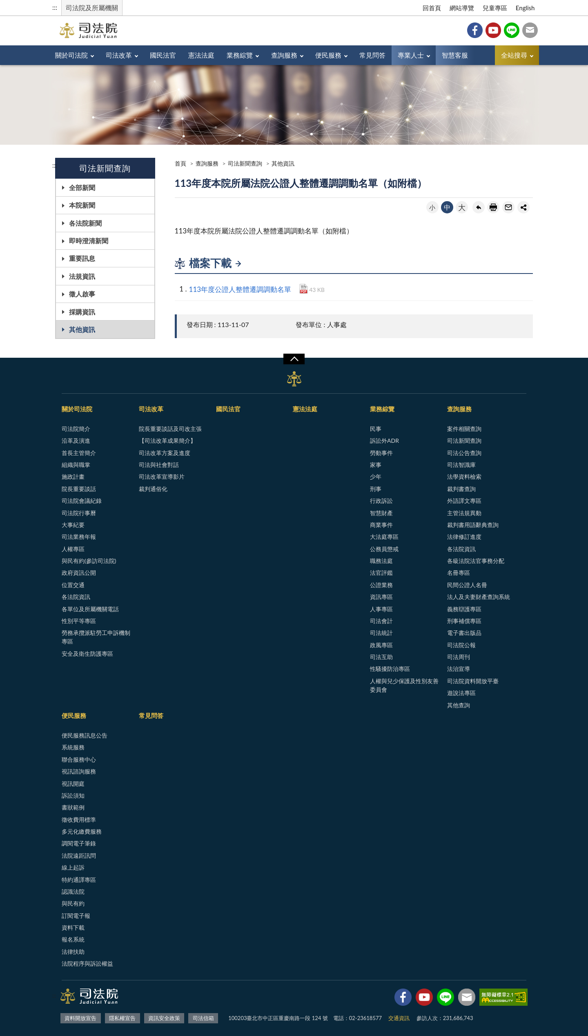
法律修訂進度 (464, 536)
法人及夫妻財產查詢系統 (478, 596)
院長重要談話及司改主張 (170, 428)
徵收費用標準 (79, 819)
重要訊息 (82, 258)
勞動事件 (381, 452)
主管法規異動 (464, 512)
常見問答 (372, 55)
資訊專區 (381, 596)
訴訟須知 (73, 795)
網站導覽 (462, 7)
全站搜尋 (514, 55)
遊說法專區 (461, 692)
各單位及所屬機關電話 (90, 608)
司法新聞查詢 (245, 163)
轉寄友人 (508, 207)
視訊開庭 (73, 783)
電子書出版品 (464, 632)
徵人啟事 (82, 294)
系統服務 (73, 747)
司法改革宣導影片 (162, 476)
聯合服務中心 (79, 759)
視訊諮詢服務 (79, 771)
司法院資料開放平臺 (473, 680)
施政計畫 (73, 476)
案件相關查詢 (464, 428)
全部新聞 (82, 187)
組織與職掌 (76, 464)
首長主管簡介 (79, 452)
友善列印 (493, 207)
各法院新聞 (85, 223)
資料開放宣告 (80, 1018)
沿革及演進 (76, 440)
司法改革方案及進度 (164, 452)
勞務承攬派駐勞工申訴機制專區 (96, 637)
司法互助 (381, 656)
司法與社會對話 (159, 464)
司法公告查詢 (464, 452)
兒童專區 (495, 7)
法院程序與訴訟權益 (87, 963)
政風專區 (381, 644)
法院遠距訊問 (79, 855)
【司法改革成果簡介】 (167, 440)
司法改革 (119, 55)
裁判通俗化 (153, 488)
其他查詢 (458, 705)
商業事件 (381, 524)
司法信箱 (530, 30)
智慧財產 (381, 512)
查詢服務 (284, 55)
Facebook (475, 30)
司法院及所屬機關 (92, 7)
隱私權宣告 (122, 1018)
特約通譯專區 (79, 879)
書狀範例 (73, 807)
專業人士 (411, 55)
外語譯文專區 (464, 500)
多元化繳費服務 (82, 831)
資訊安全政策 (164, 1018)
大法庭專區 (384, 536)
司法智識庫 (461, 464)
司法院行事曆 (79, 512)
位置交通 (73, 584)
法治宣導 (458, 668)
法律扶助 (73, 951)
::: (54, 7)
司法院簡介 (76, 428)
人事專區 (381, 608)
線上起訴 (73, 867)
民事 (375, 428)
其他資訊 (82, 329)
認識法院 (73, 891)
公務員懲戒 (384, 548)
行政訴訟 (381, 500)
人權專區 (73, 548)
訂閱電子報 (76, 915)
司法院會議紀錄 (82, 500)
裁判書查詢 (461, 488)
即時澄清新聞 (88, 240)
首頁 (180, 163)
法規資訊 (82, 276)
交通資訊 (399, 1018)
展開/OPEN (294, 359)
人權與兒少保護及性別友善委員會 (404, 685)
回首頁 (432, 7)
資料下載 (73, 927)
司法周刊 (458, 656)
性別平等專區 (79, 620)
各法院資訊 (76, 596)
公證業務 (381, 584)
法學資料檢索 (464, 476)
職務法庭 (381, 560)
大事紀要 (73, 524)
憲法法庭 (201, 55)
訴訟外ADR (384, 440)
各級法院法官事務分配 (475, 560)
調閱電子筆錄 (79, 843)
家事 (375, 464)
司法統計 (381, 632)
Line (511, 30)
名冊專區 (458, 572)
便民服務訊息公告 (84, 735)
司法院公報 (461, 644)
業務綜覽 (240, 55)
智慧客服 (455, 55)
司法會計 (381, 620)
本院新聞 (82, 205)
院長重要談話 (79, 488)
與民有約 (73, 903)
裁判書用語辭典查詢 (473, 524)
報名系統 (73, 939)
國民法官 (163, 55)
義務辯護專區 (464, 608)
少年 (375, 476)
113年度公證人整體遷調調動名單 (240, 289)
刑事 (375, 488)
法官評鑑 (381, 572)
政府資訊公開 (79, 572)
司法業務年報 (79, 536)
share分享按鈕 (523, 207)
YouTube (493, 30)
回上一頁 (478, 207)
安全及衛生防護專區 (87, 653)
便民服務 (328, 55)
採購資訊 (82, 312)
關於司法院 (71, 55)
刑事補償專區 (464, 620)
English (525, 7)
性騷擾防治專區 (390, 668)
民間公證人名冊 (467, 584)
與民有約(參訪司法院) (89, 560)
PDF (303, 289)
